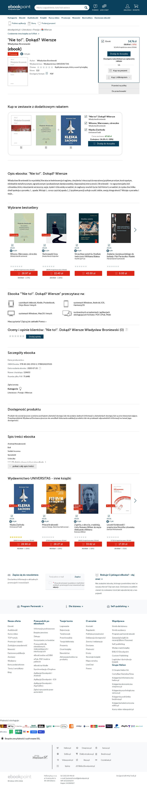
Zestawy (11, 658)
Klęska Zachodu (97, 130)
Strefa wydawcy (119, 631)
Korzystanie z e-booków (44, 641)
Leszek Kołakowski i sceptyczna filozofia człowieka (120, 526)
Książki (43, 18)
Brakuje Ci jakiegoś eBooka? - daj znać (114, 578)
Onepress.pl (87, 749)
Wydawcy (12, 661)
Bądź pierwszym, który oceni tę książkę (71, 67)
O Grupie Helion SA (120, 671)
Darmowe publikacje (16, 654)
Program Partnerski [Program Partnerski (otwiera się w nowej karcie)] (31, 607)
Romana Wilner (80, 533)
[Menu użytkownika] (127, 7)
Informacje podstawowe (44, 629)
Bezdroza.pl (106, 755)
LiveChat (90, 665)
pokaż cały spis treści (23, 467)
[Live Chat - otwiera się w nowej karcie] (104, 7)
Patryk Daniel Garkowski (116, 259)
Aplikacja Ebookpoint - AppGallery (43, 685)
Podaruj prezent (48, 23)
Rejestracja (64, 631)
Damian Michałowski (114, 530)
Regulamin (90, 631)
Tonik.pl (133, 777)
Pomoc (42, 322)
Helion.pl (67, 749)
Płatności (90, 650)
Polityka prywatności (95, 634)
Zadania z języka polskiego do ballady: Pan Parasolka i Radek (121, 255)
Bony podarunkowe (16, 665)
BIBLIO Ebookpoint (120, 652)
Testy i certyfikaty (15, 669)
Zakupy (37, 637)
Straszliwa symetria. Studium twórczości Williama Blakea (88, 255)
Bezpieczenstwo (41, 633)
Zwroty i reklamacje (94, 642)
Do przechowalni (119, 92)
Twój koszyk (65, 634)
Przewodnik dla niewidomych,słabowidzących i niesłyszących (41, 648)
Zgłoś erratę (13, 385)
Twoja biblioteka (67, 642)
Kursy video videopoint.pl (123, 710)
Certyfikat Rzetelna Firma (123, 675)
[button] (135, 231)
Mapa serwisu (92, 661)
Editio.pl (67, 755)
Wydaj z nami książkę (120, 648)
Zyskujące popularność (17, 646)
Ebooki (22, 18)
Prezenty (64, 646)
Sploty (67, 767)
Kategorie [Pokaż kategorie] (12, 18)
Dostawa (90, 646)
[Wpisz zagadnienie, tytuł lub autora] (58, 7)
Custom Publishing (120, 656)
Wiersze (28, 393)
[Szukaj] (85, 7)
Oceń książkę (65, 650)
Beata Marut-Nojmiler (50, 257)
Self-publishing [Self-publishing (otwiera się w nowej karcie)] (119, 607)
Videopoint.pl (67, 761)
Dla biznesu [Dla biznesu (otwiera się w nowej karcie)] (75, 607)
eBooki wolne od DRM (43, 656)
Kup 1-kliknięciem (119, 78)
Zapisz (78, 577)
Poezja (20, 393)
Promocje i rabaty (15, 642)
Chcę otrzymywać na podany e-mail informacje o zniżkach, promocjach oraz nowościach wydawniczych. (71, 585)
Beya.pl (87, 761)
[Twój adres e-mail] (59, 577)
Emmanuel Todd (95, 133)
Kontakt (89, 627)
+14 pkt (26, 54)
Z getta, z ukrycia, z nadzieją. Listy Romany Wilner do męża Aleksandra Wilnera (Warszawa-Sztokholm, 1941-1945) (87, 530)
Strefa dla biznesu (119, 627)
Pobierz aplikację (19, 23)
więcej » (56, 588)
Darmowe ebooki (102, 18)
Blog (10, 673)
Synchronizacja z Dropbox (44, 670)
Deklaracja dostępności (96, 638)
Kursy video (54, 18)
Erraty (88, 654)
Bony (34, 23)
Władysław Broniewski (47, 60)
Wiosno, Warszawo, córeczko (104, 124)
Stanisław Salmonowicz (61, 528)
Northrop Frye (80, 259)
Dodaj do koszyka (119, 54)
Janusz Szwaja (47, 528)
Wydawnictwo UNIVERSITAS (56, 64)
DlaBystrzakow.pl (87, 755)
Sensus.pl (106, 749)
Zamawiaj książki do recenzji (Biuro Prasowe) (122, 639)
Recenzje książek (93, 658)
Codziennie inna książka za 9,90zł (22, 34)
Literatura (12, 393)
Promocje (65, 18)
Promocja (13, 54)
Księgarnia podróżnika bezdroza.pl (121, 698)
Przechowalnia (66, 638)
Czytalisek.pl (106, 761)
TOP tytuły (13, 638)
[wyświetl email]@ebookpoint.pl (77, 779)
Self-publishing (118, 645)
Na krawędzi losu (50, 254)
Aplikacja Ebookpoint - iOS (45, 680)
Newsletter (65, 654)
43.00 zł (90, 274)
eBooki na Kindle (41, 666)
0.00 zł (122, 274)
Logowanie (64, 627)
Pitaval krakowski (50, 525)
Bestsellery (87, 18)
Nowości (76, 18)
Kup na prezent (120, 71)
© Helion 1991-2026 (15, 782)
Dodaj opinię (35, 337)
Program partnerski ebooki (123, 634)
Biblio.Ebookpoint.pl (87, 767)
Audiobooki (32, 18)
